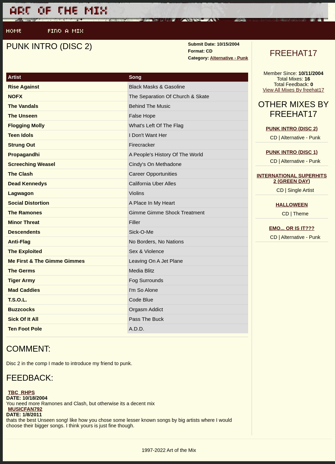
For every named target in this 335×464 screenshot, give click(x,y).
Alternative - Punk (229, 58)
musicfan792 (25, 409)
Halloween (292, 204)
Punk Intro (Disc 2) (292, 128)
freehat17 (293, 53)
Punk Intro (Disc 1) (292, 152)
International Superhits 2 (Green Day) (292, 178)
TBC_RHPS (21, 392)
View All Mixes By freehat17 (293, 90)
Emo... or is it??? (291, 228)
